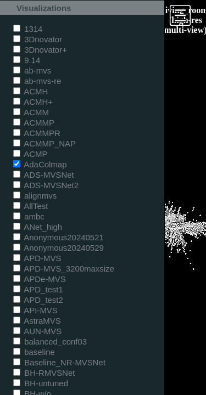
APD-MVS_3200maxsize (63, 268)
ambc (28, 216)
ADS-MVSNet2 (46, 185)
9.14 (26, 60)
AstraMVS (37, 320)
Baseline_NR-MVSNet (59, 362)
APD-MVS (37, 258)
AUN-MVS (37, 331)
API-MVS (35, 310)
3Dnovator (37, 39)
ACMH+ (33, 101)
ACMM (31, 112)
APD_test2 (38, 299)
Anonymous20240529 (58, 247)
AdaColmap (39, 164)
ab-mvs (32, 70)
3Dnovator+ (40, 49)
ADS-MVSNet (43, 174)
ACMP (30, 154)
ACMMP (33, 122)
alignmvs (35, 195)
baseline (34, 352)
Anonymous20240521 (58, 237)
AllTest (30, 206)
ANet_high (37, 227)
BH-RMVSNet (44, 372)
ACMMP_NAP (44, 143)
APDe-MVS (39, 279)
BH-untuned (40, 383)
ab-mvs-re (37, 81)
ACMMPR (36, 133)
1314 (27, 28)
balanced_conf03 (50, 341)
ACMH (30, 91)
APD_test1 (38, 289)
